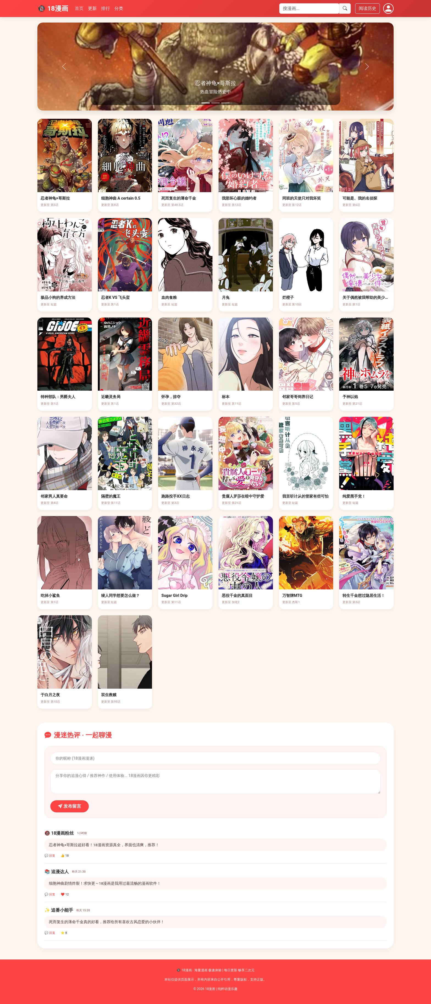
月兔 (226, 297)
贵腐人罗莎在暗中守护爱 (243, 496)
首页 (79, 8)
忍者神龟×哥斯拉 (55, 198)
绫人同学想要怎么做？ (120, 595)
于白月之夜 (50, 695)
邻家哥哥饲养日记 (297, 397)
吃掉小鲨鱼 (50, 595)
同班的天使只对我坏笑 (301, 198)
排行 (105, 8)
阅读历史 (367, 8)
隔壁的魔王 (110, 496)
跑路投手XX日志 (175, 496)
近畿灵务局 (110, 397)
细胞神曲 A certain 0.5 (120, 198)
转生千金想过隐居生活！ (363, 595)
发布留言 (69, 806)
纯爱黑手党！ (354, 496)
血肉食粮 (169, 297)
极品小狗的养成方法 (58, 297)
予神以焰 (350, 397)
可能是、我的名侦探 (359, 198)
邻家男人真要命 (54, 496)
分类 (118, 8)
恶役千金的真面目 (237, 595)
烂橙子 (288, 297)
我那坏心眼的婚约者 (239, 198)
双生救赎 (109, 695)
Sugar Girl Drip (174, 595)
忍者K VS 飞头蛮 (115, 297)
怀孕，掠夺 (171, 397)
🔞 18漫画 (52, 8)
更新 (92, 8)
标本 (226, 397)
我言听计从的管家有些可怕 (305, 496)
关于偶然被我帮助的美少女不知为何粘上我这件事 (384, 297)
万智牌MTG (292, 595)
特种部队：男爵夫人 (58, 397)
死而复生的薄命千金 (178, 198)
